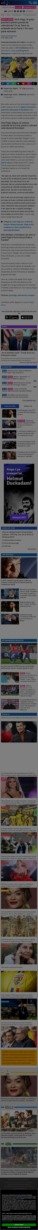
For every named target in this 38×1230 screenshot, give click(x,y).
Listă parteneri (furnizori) (6, 1221)
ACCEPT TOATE (19, 1224)
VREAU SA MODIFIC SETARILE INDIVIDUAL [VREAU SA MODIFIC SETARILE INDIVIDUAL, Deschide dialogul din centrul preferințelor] (19, 1227)
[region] (19, 1209)
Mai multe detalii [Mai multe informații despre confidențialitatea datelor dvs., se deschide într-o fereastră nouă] (20, 1199)
